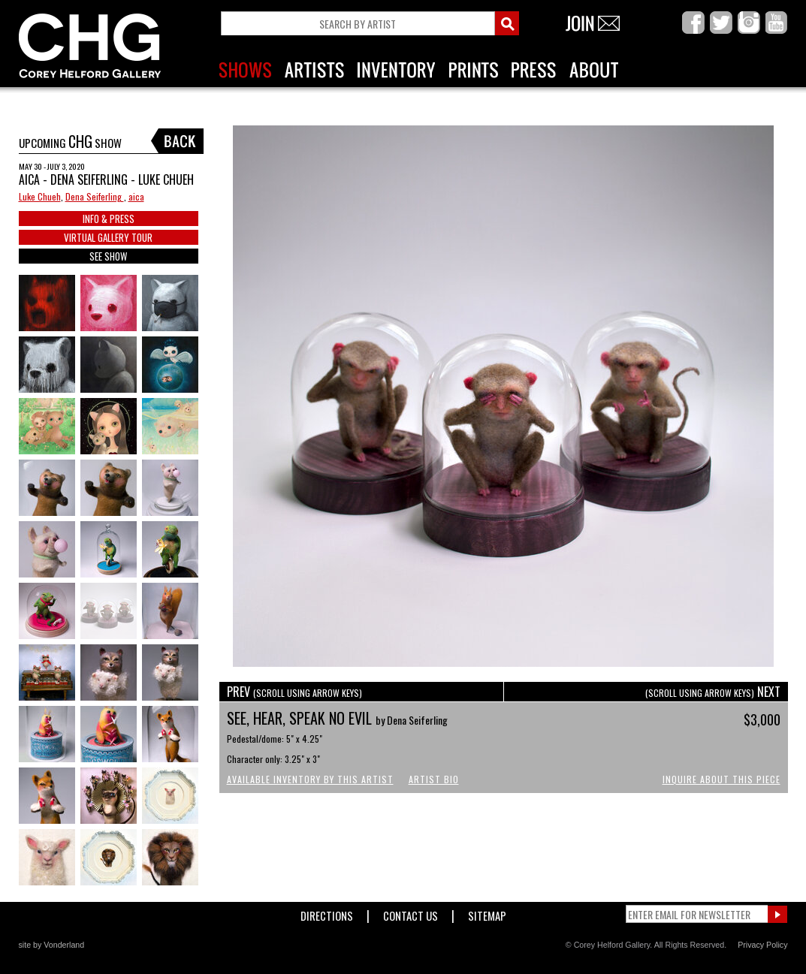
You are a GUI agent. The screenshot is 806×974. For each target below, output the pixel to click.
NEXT (712, 692)
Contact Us (410, 913)
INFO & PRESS (108, 218)
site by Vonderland (52, 944)
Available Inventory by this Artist (310, 779)
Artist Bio (434, 779)
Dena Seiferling (94, 196)
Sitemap (487, 913)
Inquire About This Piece (721, 779)
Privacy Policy (762, 944)
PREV (294, 692)
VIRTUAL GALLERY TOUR (108, 237)
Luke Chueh (40, 196)
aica (136, 196)
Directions (326, 913)
